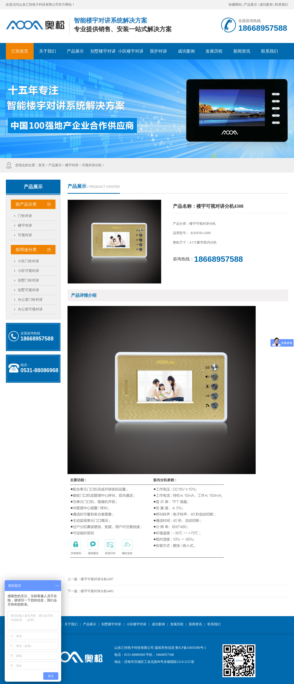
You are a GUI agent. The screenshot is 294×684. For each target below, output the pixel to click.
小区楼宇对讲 (130, 51)
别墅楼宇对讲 (103, 51)
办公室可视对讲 (30, 309)
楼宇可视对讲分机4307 (97, 579)
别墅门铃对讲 (28, 280)
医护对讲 (158, 51)
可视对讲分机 (92, 165)
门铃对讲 (25, 216)
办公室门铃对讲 (30, 299)
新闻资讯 (241, 51)
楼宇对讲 (71, 165)
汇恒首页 (19, 51)
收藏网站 (235, 4)
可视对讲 (25, 235)
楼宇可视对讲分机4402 (97, 591)
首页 (41, 165)
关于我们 (47, 51)
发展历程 (214, 51)
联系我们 (281, 4)
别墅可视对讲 (28, 290)
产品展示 (250, 4)
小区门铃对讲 (28, 261)
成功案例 (266, 4)
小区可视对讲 (28, 271)
